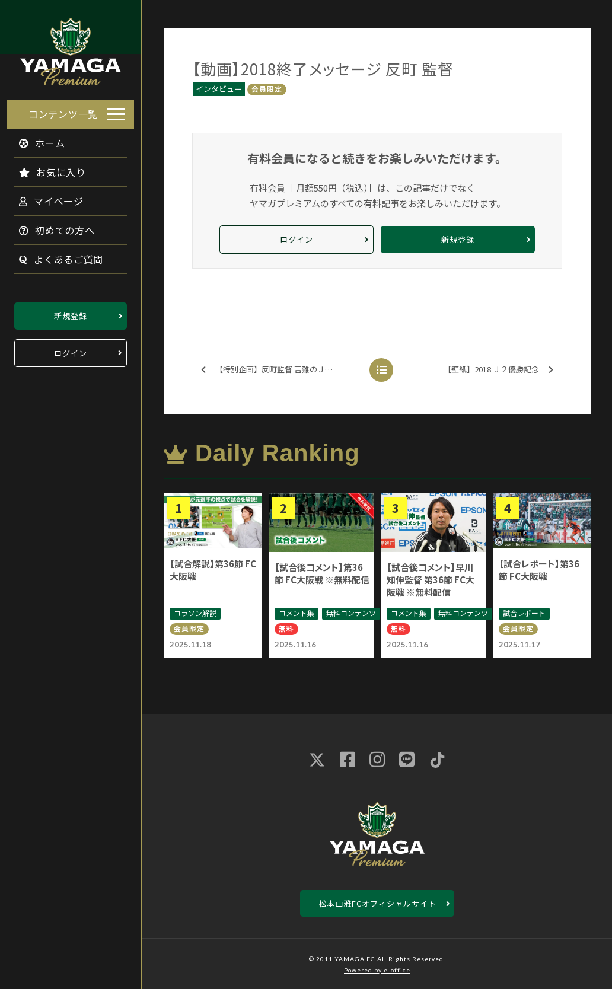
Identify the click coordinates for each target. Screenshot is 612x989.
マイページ (44, 197)
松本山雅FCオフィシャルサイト (377, 903)
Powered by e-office (377, 970)
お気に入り (45, 168)
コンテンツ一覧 (63, 110)
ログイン (70, 349)
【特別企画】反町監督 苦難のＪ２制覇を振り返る (281, 369)
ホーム (35, 139)
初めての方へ (50, 226)
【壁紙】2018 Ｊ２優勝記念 (498, 369)
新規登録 (70, 312)
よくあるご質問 (54, 255)
